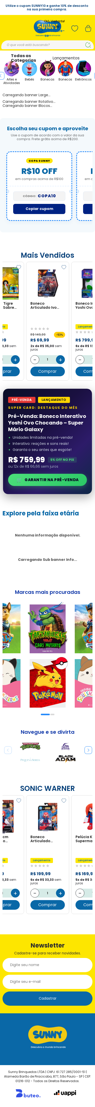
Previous (6, 748)
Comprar (47, 371)
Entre (49, 26)
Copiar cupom (39, 208)
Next (86, 748)
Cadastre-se (55, 33)
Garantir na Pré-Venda (47, 480)
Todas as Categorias (23, 58)
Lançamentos (66, 58)
